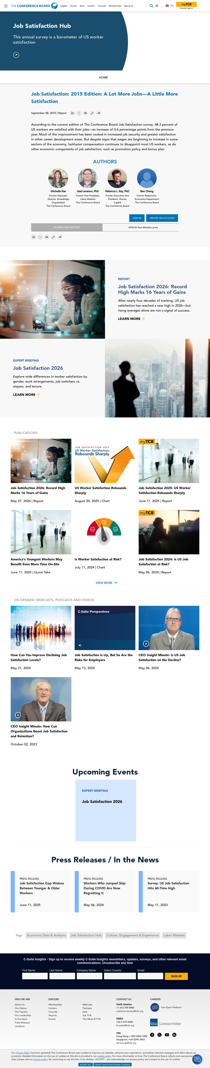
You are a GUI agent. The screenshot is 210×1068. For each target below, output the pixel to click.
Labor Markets (174, 935)
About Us (128, 5)
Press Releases (22, 1022)
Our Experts (21, 1011)
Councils (102, 5)
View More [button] (104, 583)
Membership (115, 5)
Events (73, 5)
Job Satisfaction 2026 (38, 368)
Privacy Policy (23, 1052)
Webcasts (87, 1004)
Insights (63, 5)
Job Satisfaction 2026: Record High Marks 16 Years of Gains (152, 289)
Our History (21, 1008)
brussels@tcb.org (125, 1025)
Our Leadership (23, 1015)
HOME (103, 77)
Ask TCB (87, 1015)
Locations (19, 1026)
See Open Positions (171, 1007)
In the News (21, 1019)
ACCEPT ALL (85, 1064)
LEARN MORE (131, 319)
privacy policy (40, 1059)
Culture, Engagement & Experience (132, 935)
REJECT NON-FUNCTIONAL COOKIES (112, 1064)
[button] (16, 55)
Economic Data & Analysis (46, 935)
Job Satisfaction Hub (86, 935)
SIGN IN (137, 218)
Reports (53, 1015)
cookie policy (104, 1056)
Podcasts (87, 1008)
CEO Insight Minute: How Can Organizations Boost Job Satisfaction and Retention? (39, 731)
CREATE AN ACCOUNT (162, 218)
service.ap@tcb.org (126, 1042)
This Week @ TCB (92, 1019)
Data (82, 5)
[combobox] (170, 6)
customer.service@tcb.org (129, 1011)
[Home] (34, 5)
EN (169, 5)
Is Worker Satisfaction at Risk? (98, 559)
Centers (91, 5)
